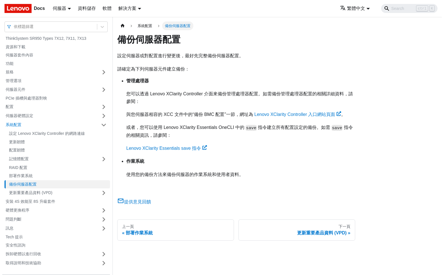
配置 (10, 106)
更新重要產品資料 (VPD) (30, 192)
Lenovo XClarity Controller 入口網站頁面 (297, 114)
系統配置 (13, 124)
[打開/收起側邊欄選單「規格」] (104, 72)
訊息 (10, 228)
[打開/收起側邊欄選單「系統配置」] (104, 124)
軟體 (107, 8)
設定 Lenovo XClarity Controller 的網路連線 (47, 133)
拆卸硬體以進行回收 (23, 254)
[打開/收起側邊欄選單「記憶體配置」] (104, 159)
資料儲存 (87, 8)
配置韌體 (17, 150)
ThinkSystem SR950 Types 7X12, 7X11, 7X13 (46, 38)
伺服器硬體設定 (19, 115)
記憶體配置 (19, 159)
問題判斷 (13, 219)
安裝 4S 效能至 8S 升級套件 (30, 201)
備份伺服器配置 (23, 184)
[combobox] (14, 26)
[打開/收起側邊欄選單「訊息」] (104, 228)
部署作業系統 (21, 175)
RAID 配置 (18, 167)
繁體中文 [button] (352, 8)
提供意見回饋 (134, 201)
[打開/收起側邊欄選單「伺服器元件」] (104, 89)
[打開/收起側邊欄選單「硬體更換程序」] (104, 210)
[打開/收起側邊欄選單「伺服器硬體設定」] (104, 115)
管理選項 (13, 80)
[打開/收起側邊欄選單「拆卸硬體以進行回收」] (104, 254)
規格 (10, 72)
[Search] (409, 8)
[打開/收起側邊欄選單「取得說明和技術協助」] (104, 263)
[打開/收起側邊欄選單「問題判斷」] (104, 219)
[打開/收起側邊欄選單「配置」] (104, 106)
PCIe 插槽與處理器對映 (26, 98)
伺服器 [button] (59, 8)
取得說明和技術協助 (23, 263)
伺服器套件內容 (19, 55)
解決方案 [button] (127, 8)
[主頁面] (122, 25)
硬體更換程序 (17, 210)
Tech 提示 (14, 237)
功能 (10, 63)
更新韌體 (17, 142)
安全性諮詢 (15, 245)
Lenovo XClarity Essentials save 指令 (166, 148)
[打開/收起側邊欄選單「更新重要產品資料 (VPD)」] (104, 192)
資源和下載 (15, 47)
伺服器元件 (15, 89)
